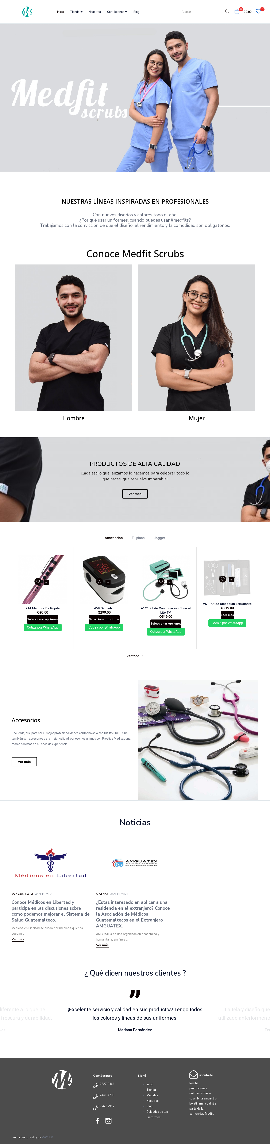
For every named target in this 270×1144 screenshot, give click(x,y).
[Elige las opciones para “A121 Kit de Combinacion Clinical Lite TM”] (165, 627)
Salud (29, 899)
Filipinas (138, 538)
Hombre (73, 418)
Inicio (60, 12)
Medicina (18, 899)
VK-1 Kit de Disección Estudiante (227, 605)
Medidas (152, 1100)
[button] (242, 12)
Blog (136, 12)
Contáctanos (117, 12)
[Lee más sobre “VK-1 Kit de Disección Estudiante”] (227, 618)
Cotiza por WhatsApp (42, 634)
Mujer (197, 418)
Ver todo (135, 661)
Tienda (76, 12)
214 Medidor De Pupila (43, 610)
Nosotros (95, 12)
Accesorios (114, 538)
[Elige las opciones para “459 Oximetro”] (104, 623)
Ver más (18, 944)
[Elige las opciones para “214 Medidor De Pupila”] (42, 623)
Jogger (159, 538)
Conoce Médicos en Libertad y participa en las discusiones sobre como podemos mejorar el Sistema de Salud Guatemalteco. (51, 916)
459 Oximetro (104, 610)
